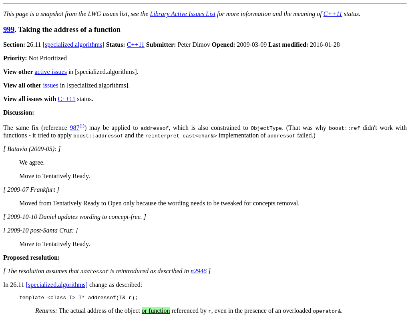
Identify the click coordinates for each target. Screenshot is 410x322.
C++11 (333, 13)
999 (8, 29)
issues (50, 85)
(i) (81, 126)
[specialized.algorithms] (74, 44)
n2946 (199, 271)
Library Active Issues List (182, 13)
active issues (51, 71)
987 (74, 128)
